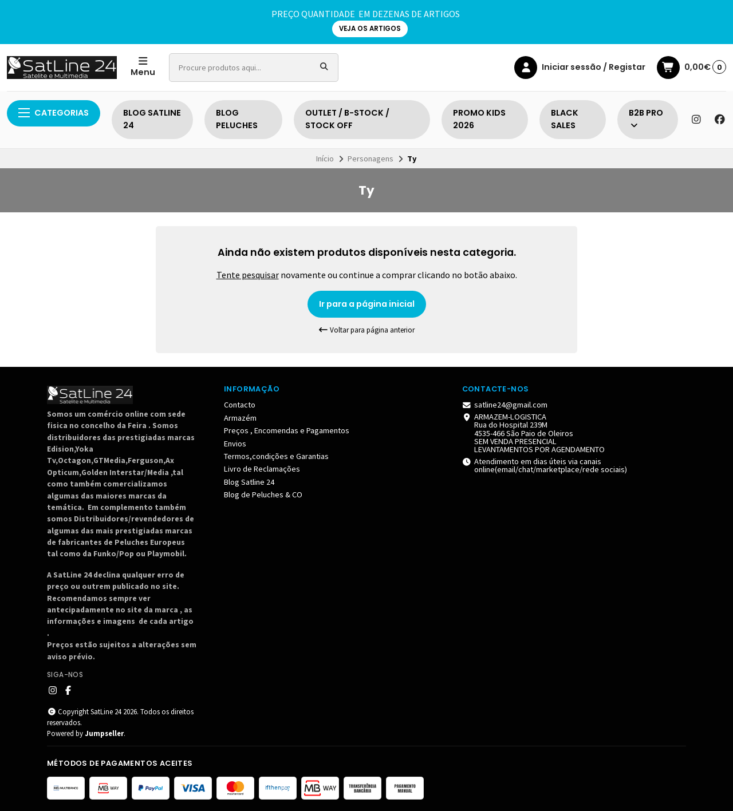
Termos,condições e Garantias (276, 456)
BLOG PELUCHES (237, 119)
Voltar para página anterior (366, 330)
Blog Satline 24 (249, 482)
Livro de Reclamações (262, 469)
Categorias (53, 112)
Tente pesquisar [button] (247, 274)
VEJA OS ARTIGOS (370, 28)
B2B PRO (646, 118)
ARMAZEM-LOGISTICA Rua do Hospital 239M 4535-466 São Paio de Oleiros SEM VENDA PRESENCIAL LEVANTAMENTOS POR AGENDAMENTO (533, 433)
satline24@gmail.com (505, 405)
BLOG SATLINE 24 (152, 119)
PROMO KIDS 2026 (479, 119)
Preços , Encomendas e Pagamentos (286, 430)
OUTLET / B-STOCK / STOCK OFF (347, 119)
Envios (235, 444)
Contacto (239, 405)
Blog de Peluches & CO (263, 494)
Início (325, 158)
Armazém (240, 418)
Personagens (370, 158)
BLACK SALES (564, 119)
